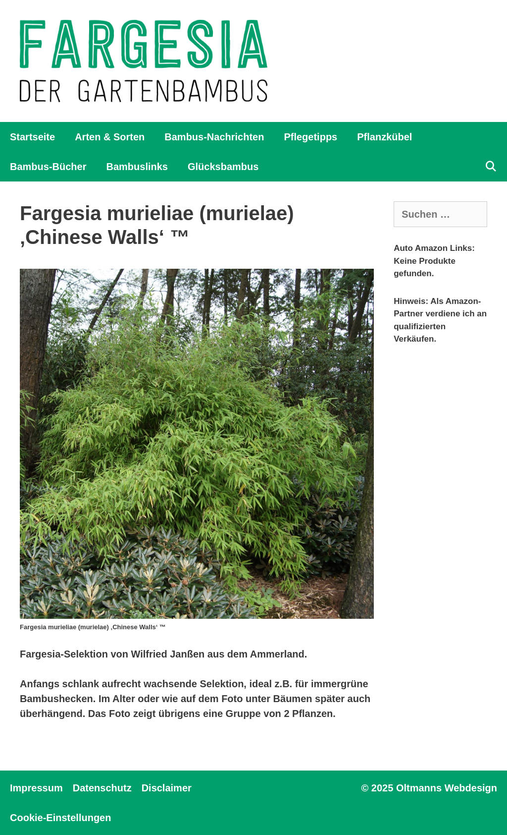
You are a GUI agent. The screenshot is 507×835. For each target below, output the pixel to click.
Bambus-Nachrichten (214, 136)
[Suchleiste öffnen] (490, 166)
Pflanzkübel (384, 136)
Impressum (36, 787)
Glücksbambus (223, 166)
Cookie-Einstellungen (60, 817)
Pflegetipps (310, 136)
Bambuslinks (136, 166)
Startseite (32, 136)
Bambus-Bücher (48, 166)
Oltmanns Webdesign (446, 787)
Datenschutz (102, 787)
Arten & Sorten (110, 136)
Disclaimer (167, 787)
